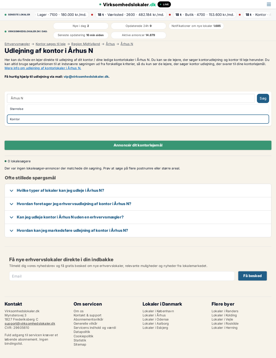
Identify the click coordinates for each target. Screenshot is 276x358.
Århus (110, 44)
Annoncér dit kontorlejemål (138, 145)
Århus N (127, 44)
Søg (263, 98)
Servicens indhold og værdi (95, 327)
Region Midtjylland (85, 44)
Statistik (80, 340)
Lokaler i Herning (225, 327)
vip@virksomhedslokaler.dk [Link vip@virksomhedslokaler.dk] (86, 76)
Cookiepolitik (84, 336)
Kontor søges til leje (51, 44)
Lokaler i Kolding (224, 315)
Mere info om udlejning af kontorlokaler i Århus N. (43, 68)
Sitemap (80, 344)
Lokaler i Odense (156, 319)
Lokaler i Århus (154, 315)
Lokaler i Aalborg (156, 323)
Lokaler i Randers (225, 311)
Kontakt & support (87, 315)
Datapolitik (82, 332)
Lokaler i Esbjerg (155, 327)
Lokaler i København (158, 311)
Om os (78, 311)
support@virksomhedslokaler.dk (30, 323)
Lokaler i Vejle (222, 319)
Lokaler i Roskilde (225, 323)
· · (59, 14)
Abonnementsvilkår (88, 319)
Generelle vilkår (85, 323)
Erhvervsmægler (17, 44)
